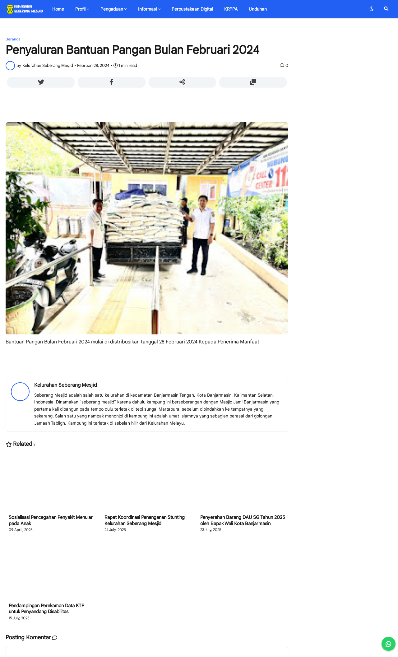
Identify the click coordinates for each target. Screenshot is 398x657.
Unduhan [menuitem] (258, 9)
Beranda (13, 39)
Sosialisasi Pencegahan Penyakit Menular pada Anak (51, 520)
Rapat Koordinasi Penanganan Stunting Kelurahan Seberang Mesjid (144, 520)
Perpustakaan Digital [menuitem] (192, 9)
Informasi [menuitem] (147, 9)
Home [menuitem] (58, 9)
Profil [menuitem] (80, 9)
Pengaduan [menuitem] (111, 9)
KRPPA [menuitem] (231, 9)
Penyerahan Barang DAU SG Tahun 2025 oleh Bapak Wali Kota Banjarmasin (242, 520)
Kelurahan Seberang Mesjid (65, 385)
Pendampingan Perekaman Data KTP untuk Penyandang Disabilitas (46, 609)
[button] (371, 9)
